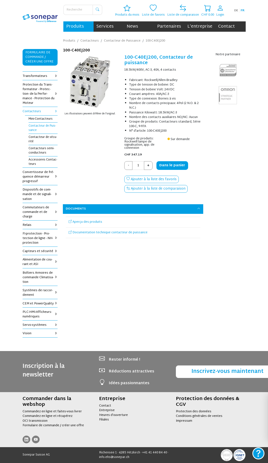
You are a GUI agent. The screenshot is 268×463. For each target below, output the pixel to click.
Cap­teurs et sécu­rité (40, 251)
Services (104, 27)
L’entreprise (199, 27)
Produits (75, 27)
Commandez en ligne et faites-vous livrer (52, 411)
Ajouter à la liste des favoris (151, 179)
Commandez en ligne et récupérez (47, 416)
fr (242, 10)
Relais (40, 225)
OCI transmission (35, 421)
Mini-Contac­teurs (41, 119)
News (132, 27)
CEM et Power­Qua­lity (40, 304)
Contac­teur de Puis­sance (42, 128)
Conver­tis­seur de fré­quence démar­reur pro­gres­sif (40, 176)
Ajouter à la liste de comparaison (155, 188)
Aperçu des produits (85, 222)
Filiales (104, 420)
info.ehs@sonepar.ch (114, 457)
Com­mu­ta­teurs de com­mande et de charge (40, 212)
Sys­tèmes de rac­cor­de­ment (40, 293)
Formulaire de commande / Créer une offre (39, 57)
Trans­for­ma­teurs (40, 76)
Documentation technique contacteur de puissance (108, 232)
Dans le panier (172, 165)
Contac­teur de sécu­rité (43, 139)
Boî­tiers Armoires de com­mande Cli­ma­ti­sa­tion (40, 277)
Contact (226, 27)
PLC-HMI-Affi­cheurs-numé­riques (40, 314)
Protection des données (193, 411)
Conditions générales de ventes (199, 416)
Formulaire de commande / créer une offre (53, 425)
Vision (40, 333)
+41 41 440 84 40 (154, 453)
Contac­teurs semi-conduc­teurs (41, 150)
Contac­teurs (40, 111)
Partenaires (169, 27)
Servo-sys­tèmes (40, 325)
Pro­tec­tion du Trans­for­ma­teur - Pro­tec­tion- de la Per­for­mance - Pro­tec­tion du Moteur (40, 94)
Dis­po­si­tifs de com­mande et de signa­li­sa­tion (40, 194)
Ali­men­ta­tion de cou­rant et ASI (40, 262)
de (236, 10)
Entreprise (107, 410)
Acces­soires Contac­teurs (43, 162)
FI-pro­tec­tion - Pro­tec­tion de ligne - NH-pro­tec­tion (40, 238)
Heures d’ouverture (113, 415)
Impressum (184, 421)
